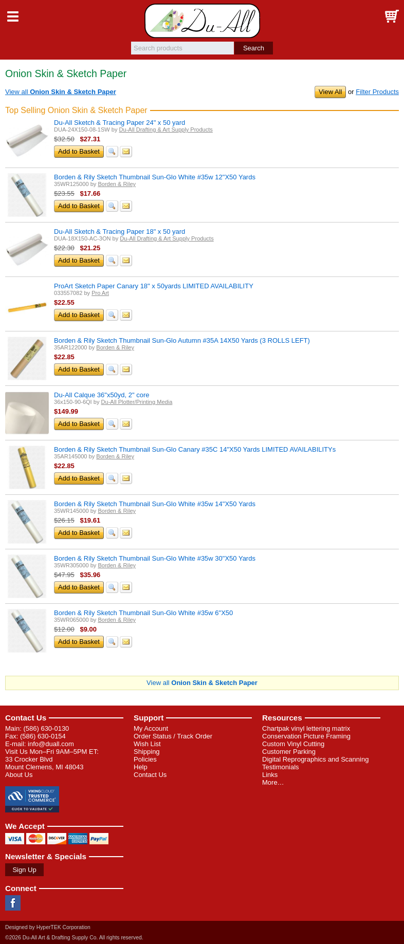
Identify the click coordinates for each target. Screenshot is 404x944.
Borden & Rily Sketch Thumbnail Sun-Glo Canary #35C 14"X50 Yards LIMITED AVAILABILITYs (195, 449)
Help (141, 767)
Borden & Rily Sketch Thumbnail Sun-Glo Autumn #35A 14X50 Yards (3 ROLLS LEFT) (182, 340)
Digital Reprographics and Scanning (315, 759)
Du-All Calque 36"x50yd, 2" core (102, 395)
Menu (13, 16)
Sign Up (24, 870)
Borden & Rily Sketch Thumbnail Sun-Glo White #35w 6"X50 (143, 613)
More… (273, 782)
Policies (145, 759)
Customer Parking (289, 751)
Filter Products (377, 92)
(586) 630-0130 (46, 728)
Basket (391, 16)
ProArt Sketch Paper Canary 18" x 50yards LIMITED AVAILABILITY (153, 286)
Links (270, 775)
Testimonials (280, 767)
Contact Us (25, 717)
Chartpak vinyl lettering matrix (306, 728)
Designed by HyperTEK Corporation (47, 927)
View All (330, 92)
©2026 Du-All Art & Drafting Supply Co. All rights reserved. (74, 937)
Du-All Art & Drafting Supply (202, 21)
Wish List (147, 744)
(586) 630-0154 (43, 736)
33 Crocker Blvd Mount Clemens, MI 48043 (44, 763)
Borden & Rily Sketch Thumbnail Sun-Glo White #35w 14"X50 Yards (154, 504)
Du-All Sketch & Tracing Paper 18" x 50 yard (119, 231)
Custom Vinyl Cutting (293, 744)
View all (60, 92)
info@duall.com (51, 744)
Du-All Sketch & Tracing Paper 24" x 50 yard (119, 122)
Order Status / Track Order (173, 736)
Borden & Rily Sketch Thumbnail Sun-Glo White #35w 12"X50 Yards (154, 177)
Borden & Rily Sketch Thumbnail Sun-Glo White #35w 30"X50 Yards (154, 558)
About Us (18, 775)
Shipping (147, 751)
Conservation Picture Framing (306, 736)
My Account (151, 728)
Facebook (13, 903)
